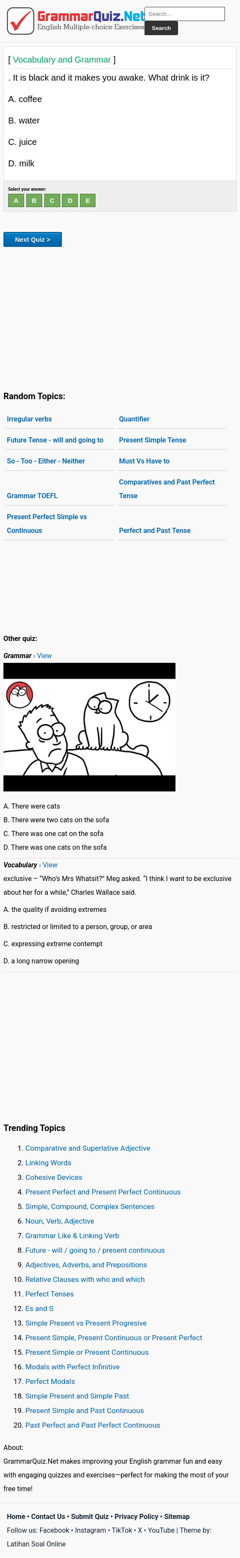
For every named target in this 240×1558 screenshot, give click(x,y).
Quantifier (134, 419)
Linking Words (48, 1162)
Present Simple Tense (152, 440)
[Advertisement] (120, 317)
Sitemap (177, 1517)
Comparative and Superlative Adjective (87, 1148)
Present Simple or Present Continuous (87, 1352)
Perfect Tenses (49, 1294)
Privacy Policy (136, 1517)
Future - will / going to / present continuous (95, 1250)
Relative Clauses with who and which (85, 1279)
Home (16, 1517)
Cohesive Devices (54, 1177)
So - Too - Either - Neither (46, 461)
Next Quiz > (32, 239)
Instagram (90, 1530)
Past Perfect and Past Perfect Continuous (92, 1425)
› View (42, 656)
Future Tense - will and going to (55, 440)
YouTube (161, 1530)
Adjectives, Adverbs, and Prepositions (86, 1264)
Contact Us (48, 1517)
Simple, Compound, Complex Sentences (89, 1206)
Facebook (54, 1530)
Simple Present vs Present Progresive (86, 1323)
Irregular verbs (29, 419)
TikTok (122, 1530)
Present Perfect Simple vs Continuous (47, 524)
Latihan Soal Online (36, 1544)
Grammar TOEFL (32, 496)
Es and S (39, 1308)
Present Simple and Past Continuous (84, 1410)
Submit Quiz (90, 1517)
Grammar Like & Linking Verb (72, 1235)
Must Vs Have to (144, 461)
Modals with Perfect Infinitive (72, 1366)
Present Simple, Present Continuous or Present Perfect (113, 1337)
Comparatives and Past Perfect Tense (167, 489)
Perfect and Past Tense (155, 530)
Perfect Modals (50, 1381)
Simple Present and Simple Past (77, 1396)
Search (161, 28)
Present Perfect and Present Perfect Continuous (103, 1192)
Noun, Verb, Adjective (59, 1221)
